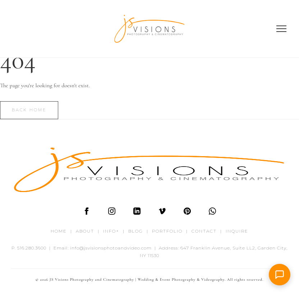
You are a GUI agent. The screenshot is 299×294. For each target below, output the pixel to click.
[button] (279, 274)
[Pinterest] (187, 212)
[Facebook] (86, 212)
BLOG (135, 231)
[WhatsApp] (212, 212)
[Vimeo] (162, 212)
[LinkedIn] (137, 212)
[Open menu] (281, 29)
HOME (59, 231)
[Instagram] (111, 212)
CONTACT (204, 231)
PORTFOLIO (167, 231)
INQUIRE (237, 231)
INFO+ (111, 231)
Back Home (29, 109)
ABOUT (85, 231)
